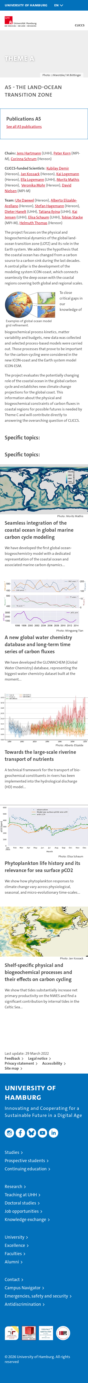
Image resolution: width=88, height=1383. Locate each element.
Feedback (12, 1058)
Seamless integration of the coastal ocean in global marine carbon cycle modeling (39, 529)
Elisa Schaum (38, 217)
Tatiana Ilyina (49, 211)
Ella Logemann (32, 179)
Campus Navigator (23, 1288)
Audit (26, 1328)
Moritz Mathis (68, 179)
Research (13, 1186)
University (14, 1237)
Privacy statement (19, 1063)
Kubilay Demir (57, 168)
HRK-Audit (43, 1331)
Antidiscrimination (23, 1304)
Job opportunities (22, 1211)
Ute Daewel (24, 200)
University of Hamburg (26, 5)
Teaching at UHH (21, 1195)
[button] (57, 5)
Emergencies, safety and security (36, 1296)
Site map (12, 1068)
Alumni (12, 1262)
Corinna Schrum (24, 158)
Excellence (15, 1245)
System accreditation (63, 1331)
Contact (12, 1279)
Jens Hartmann (29, 153)
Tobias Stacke (72, 217)
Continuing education (26, 1169)
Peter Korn (62, 153)
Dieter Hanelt (15, 211)
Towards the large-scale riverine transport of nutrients (40, 755)
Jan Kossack (30, 173)
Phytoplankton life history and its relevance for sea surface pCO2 (42, 867)
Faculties (13, 1254)
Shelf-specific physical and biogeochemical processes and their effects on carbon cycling (38, 972)
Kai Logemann (67, 173)
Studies (12, 1152)
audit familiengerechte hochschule (12, 1333)
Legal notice (37, 1058)
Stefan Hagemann (49, 205)
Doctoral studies (20, 1203)
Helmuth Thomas (33, 222)
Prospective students (25, 1161)
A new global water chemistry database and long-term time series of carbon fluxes (38, 644)
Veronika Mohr (33, 185)
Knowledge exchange (25, 1219)
